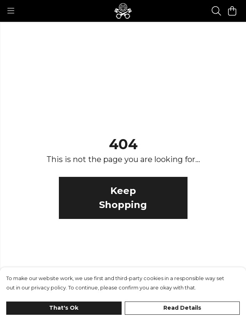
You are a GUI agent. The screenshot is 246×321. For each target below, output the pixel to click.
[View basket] (232, 11)
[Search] (216, 11)
